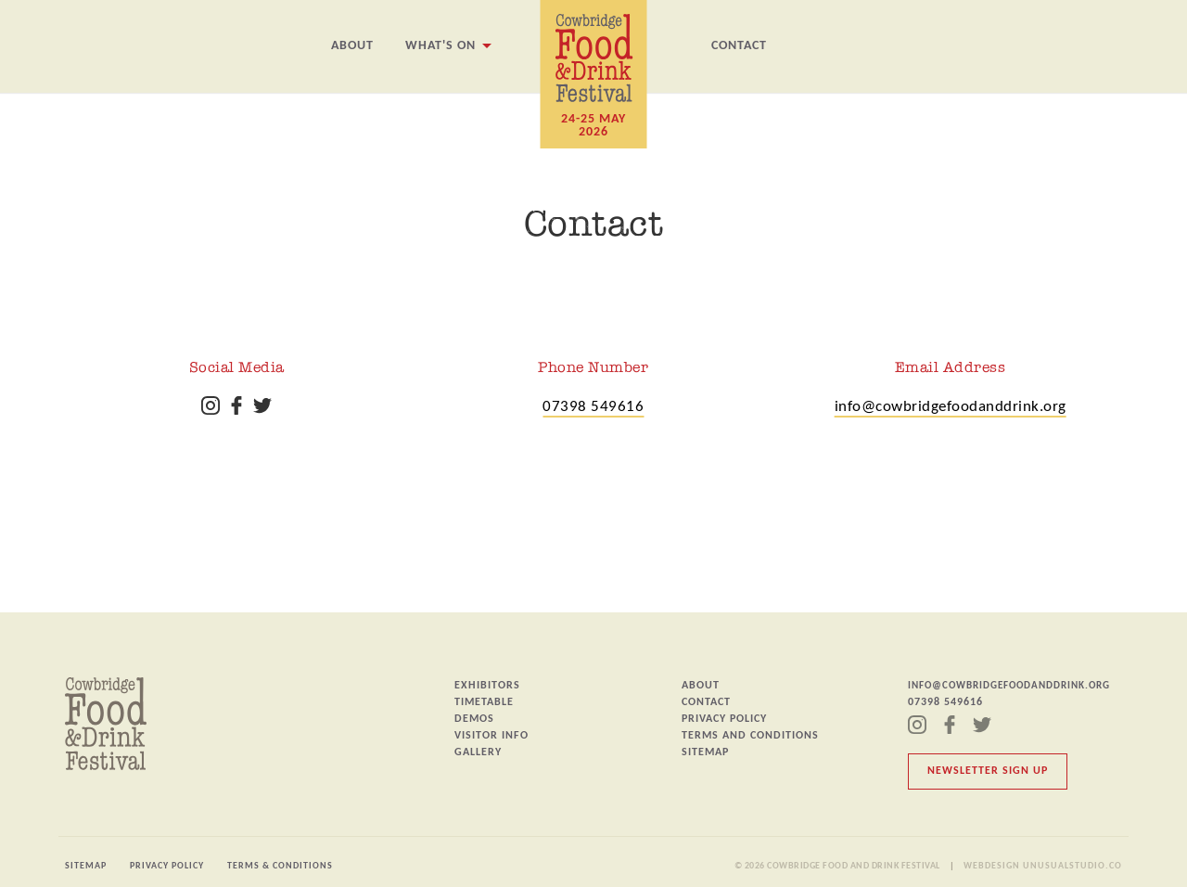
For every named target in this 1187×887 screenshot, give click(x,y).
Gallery (478, 752)
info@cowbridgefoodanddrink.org (950, 407)
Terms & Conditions (280, 866)
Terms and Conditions (750, 735)
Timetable (484, 702)
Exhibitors (487, 685)
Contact (739, 46)
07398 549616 (593, 407)
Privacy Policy (724, 719)
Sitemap (705, 752)
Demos (474, 719)
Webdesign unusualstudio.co (1043, 866)
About (352, 46)
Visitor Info (491, 735)
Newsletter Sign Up (987, 771)
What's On (440, 46)
